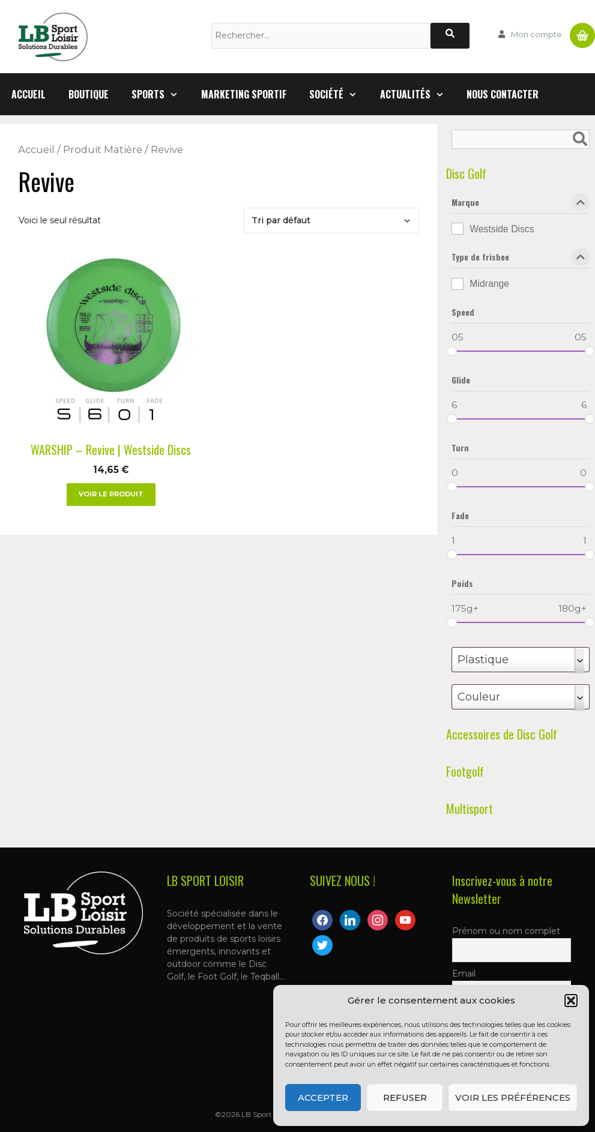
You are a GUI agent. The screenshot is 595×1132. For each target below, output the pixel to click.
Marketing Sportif (243, 94)
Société (339, 94)
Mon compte (536, 34)
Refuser (405, 1097)
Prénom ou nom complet (506, 931)
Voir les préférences (512, 1097)
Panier (582, 30)
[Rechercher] (450, 36)
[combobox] (521, 659)
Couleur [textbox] (479, 696)
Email (464, 973)
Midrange (489, 283)
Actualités (418, 94)
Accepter (323, 1097)
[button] (571, 1001)
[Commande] (331, 220)
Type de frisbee (521, 259)
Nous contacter (503, 94)
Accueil (28, 94)
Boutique (88, 94)
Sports (160, 94)
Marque (521, 204)
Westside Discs (502, 229)
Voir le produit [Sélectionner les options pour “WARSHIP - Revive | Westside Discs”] (111, 494)
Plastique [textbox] (483, 659)
